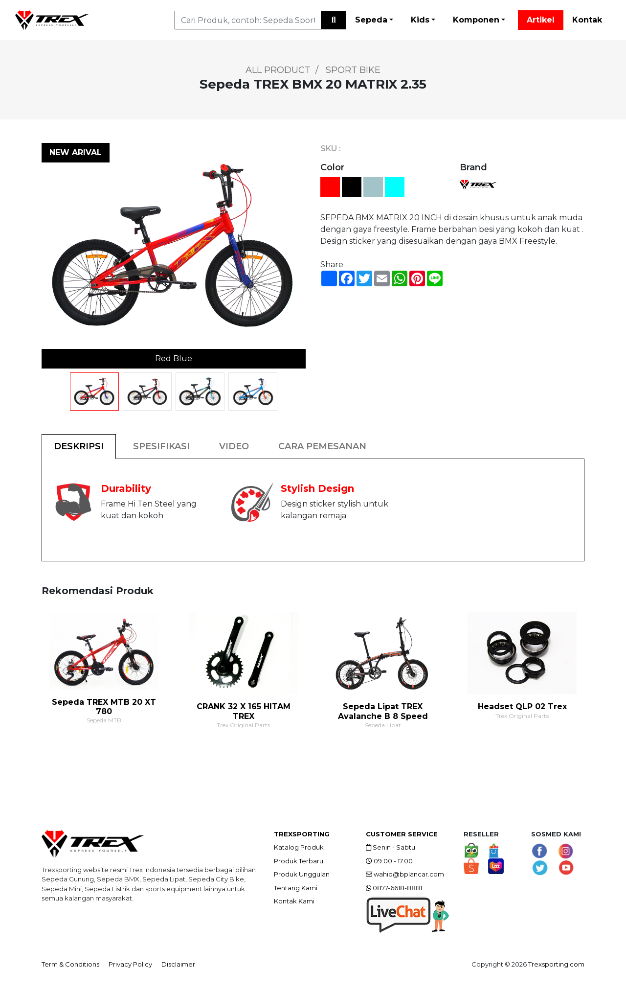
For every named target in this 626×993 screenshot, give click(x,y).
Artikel (541, 19)
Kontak (587, 19)
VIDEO (234, 446)
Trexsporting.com (556, 964)
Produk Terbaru (298, 861)
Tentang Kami (295, 888)
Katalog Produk (299, 847)
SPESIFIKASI (161, 446)
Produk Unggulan (302, 874)
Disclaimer (178, 964)
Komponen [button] (476, 19)
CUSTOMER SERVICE (402, 834)
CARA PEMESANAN (322, 446)
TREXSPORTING (302, 834)
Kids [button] (420, 19)
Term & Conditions (70, 964)
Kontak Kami (294, 901)
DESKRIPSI (79, 446)
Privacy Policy (130, 964)
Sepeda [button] (371, 19)
